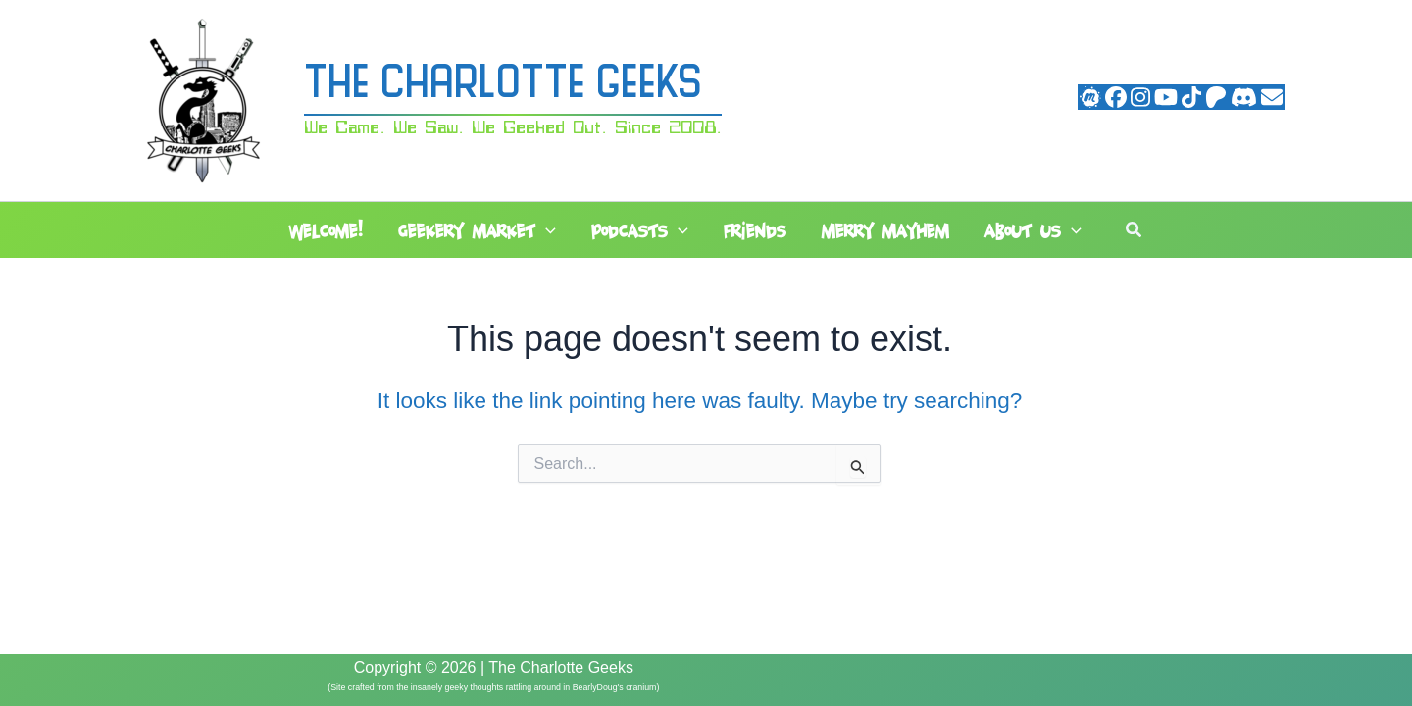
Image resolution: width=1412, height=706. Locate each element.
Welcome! (326, 231)
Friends (755, 231)
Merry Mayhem (885, 231)
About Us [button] (1033, 231)
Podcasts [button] (639, 231)
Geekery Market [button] (477, 231)
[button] (545, 231)
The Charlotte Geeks (503, 86)
